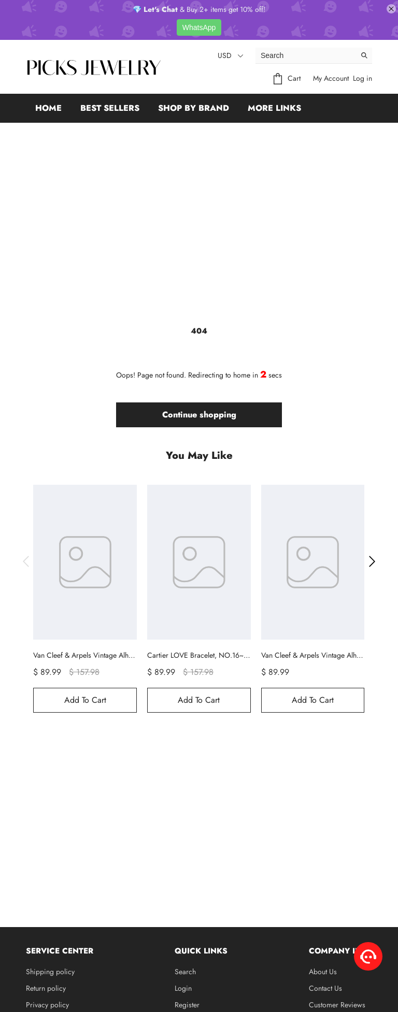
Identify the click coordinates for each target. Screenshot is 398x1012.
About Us (323, 971)
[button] (26, 561)
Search (185, 971)
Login (183, 988)
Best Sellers (109, 108)
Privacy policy (47, 1005)
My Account (331, 78)
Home (48, 108)
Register (187, 1005)
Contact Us (325, 988)
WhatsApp (199, 27)
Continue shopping (199, 415)
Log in (362, 78)
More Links (274, 108)
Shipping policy (50, 971)
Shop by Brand (193, 108)
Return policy (46, 988)
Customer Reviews (337, 1005)
